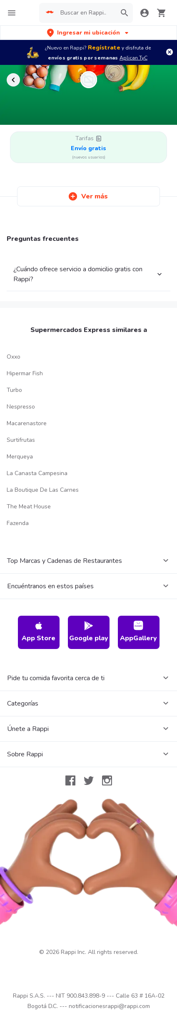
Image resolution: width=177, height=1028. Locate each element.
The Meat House (29, 506)
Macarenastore (27, 423)
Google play (88, 632)
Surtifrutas (21, 440)
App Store (38, 632)
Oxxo (13, 357)
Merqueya (20, 457)
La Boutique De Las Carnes (43, 490)
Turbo (14, 390)
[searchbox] (86, 13)
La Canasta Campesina (37, 473)
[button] (88, 33)
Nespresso (21, 407)
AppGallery (138, 632)
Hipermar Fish (25, 373)
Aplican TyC (133, 57)
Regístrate (104, 48)
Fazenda (18, 523)
